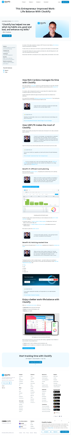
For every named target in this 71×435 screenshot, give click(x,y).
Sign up (3, 387)
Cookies (20, 432)
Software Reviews (45, 386)
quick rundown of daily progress (39, 221)
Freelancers (44, 391)
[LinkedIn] (56, 416)
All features (33, 402)
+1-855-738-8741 (56, 386)
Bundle (32, 424)
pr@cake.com (34, 164)
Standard (20, 393)
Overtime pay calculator (46, 409)
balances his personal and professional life (43, 98)
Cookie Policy (50, 427)
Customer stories (6, 21)
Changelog (21, 383)
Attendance (21, 406)
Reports (6, 70)
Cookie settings (65, 431)
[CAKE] (6, 422)
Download (46, 2)
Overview (20, 376)
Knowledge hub (45, 376)
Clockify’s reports (33, 171)
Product (23, 2)
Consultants (44, 398)
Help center (55, 376)
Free (20, 389)
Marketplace (33, 428)
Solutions (38, 2)
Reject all (55, 431)
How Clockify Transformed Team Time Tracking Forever (36, 155)
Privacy (27, 432)
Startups (43, 394)
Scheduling (32, 392)
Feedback (55, 379)
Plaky (24, 264)
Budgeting (21, 409)
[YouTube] (59, 416)
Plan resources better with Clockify (30, 186)
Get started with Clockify (28, 348)
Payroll (20, 411)
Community (55, 383)
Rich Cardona (55, 45)
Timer (6, 72)
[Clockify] (6, 376)
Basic (20, 391)
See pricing (21, 398)
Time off (32, 393)
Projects (32, 386)
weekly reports (36, 228)
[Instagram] (61, 416)
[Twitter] (57, 416)
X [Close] (68, 422)
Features (31, 2)
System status (55, 381)
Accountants (44, 400)
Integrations (21, 379)
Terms (24, 432)
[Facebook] (54, 416)
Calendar (32, 381)
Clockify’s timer (39, 245)
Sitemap (35, 432)
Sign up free (65, 2)
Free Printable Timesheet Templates (32, 295)
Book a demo (6, 35)
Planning (20, 404)
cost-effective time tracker (31, 305)
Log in (59, 2)
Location (32, 390)
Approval (32, 395)
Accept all (46, 431)
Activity (32, 388)
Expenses (32, 399)
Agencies (43, 393)
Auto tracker (33, 383)
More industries (45, 401)
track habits (33, 85)
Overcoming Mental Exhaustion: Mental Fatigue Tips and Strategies (38, 120)
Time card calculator (45, 406)
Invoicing (32, 400)
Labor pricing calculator (46, 411)
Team (32, 397)
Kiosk (31, 379)
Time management (45, 379)
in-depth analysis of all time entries (38, 224)
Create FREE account (35, 362)
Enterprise (21, 396)
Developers (44, 396)
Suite (31, 422)
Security (31, 432)
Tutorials (43, 381)
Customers (21, 381)
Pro (19, 394)
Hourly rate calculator (45, 407)
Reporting (21, 407)
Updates (32, 426)
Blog (43, 383)
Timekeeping (21, 402)
